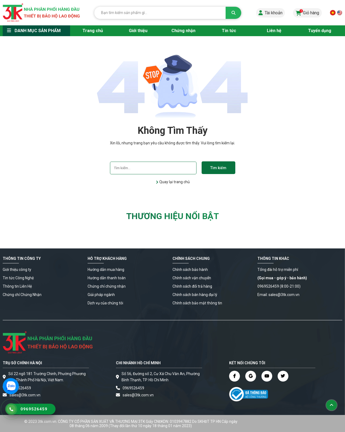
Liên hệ (274, 30)
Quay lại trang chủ (174, 182)
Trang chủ (92, 30)
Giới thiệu (138, 30)
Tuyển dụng (319, 30)
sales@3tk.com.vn (138, 395)
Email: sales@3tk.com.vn (278, 294)
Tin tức (229, 30)
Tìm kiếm (218, 168)
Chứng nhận (183, 30)
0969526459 (20, 388)
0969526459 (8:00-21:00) (279, 286)
